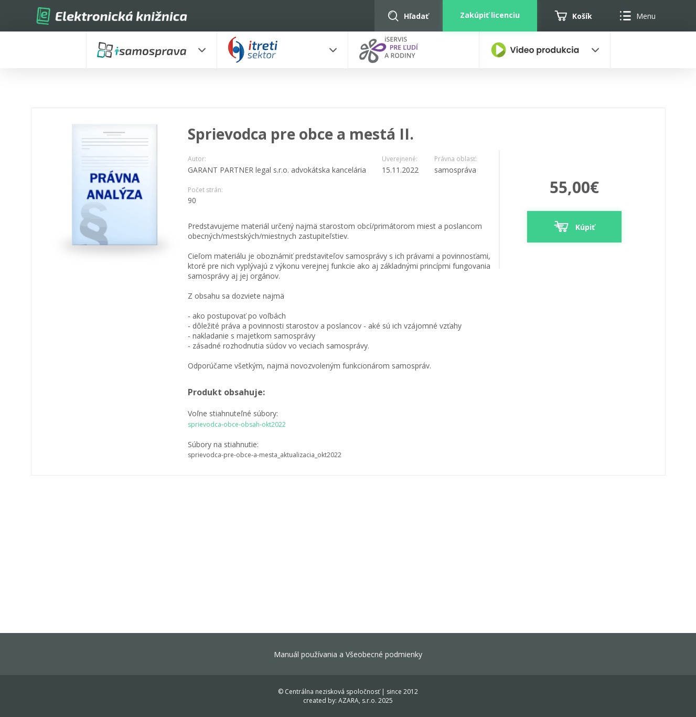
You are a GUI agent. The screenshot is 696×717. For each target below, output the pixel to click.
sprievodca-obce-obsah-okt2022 (237, 424)
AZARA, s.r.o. (357, 700)
